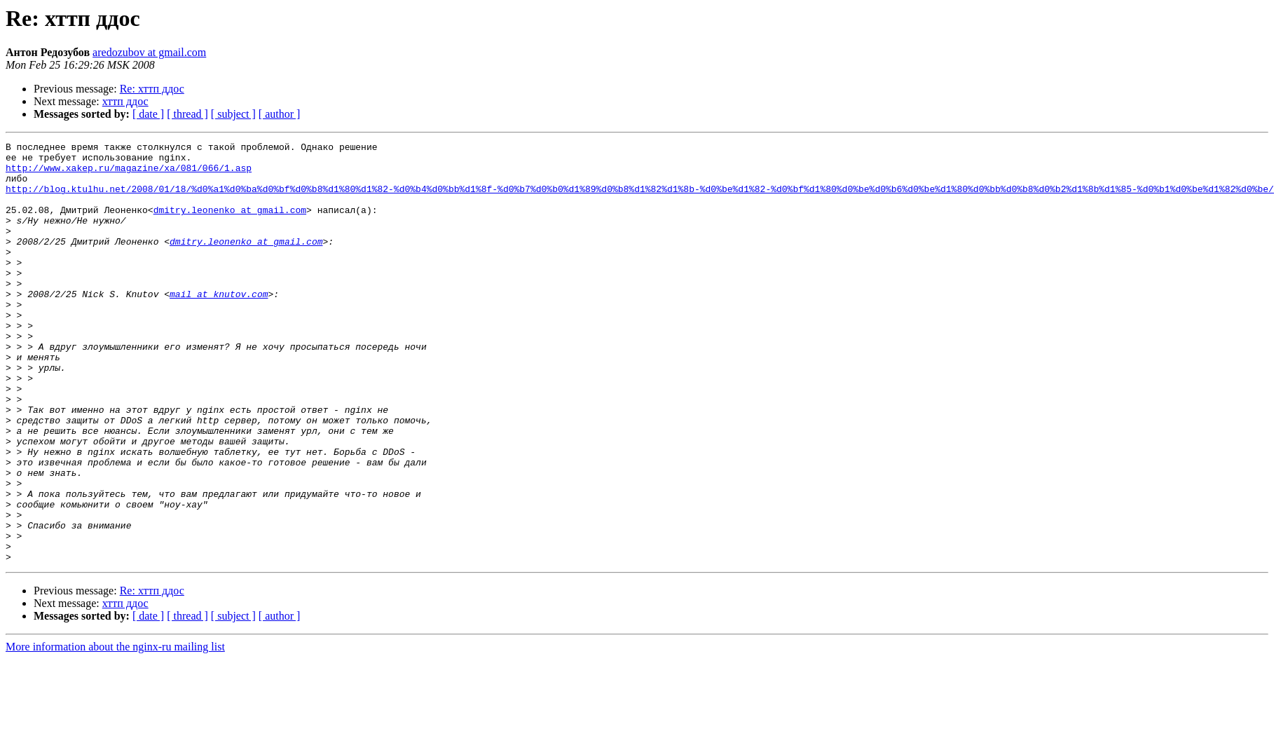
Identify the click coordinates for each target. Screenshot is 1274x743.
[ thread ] (187, 114)
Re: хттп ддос (152, 89)
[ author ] (280, 114)
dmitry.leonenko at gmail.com (229, 224)
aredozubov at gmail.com (149, 52)
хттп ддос (125, 101)
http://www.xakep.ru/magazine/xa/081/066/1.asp (129, 174)
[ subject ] (233, 114)
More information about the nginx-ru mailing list (115, 731)
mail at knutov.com (219, 325)
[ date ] (148, 114)
